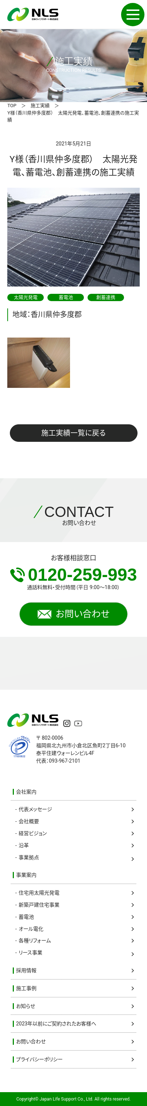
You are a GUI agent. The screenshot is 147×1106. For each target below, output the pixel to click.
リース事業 (30, 952)
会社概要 (29, 821)
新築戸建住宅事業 (39, 905)
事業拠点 (29, 857)
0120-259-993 (73, 574)
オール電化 (31, 929)
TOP (11, 105)
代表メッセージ (35, 809)
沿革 (24, 845)
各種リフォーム (35, 940)
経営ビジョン (33, 833)
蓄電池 (26, 917)
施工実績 (40, 105)
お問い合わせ (73, 614)
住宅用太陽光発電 (39, 893)
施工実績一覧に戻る (73, 433)
